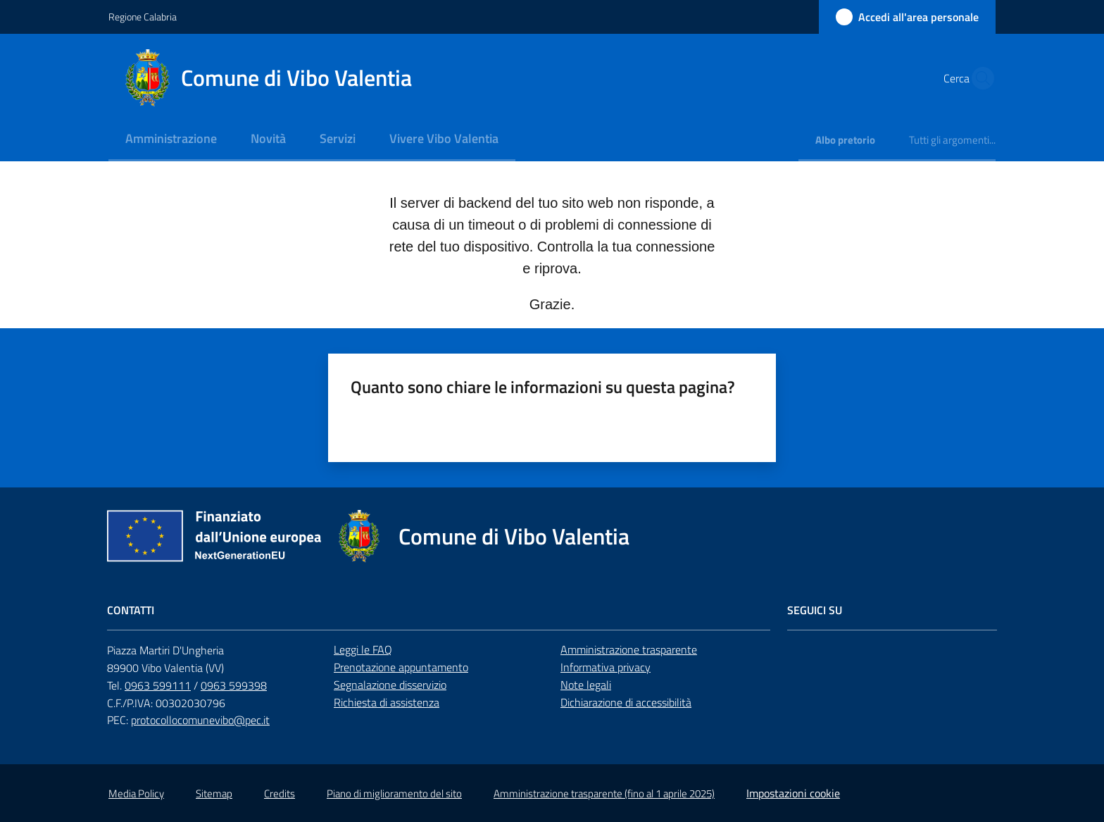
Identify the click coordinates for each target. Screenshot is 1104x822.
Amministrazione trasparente (628, 649)
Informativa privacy (605, 667)
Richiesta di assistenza (386, 702)
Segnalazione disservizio (390, 684)
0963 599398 (234, 685)
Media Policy (136, 793)
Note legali (585, 684)
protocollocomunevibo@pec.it (200, 719)
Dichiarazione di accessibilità (625, 702)
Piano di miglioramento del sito (394, 793)
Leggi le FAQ (363, 649)
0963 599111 (158, 685)
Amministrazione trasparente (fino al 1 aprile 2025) (604, 793)
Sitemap (214, 793)
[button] (979, 78)
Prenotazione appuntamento (401, 667)
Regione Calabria (142, 16)
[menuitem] (171, 139)
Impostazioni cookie (793, 793)
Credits (279, 793)
